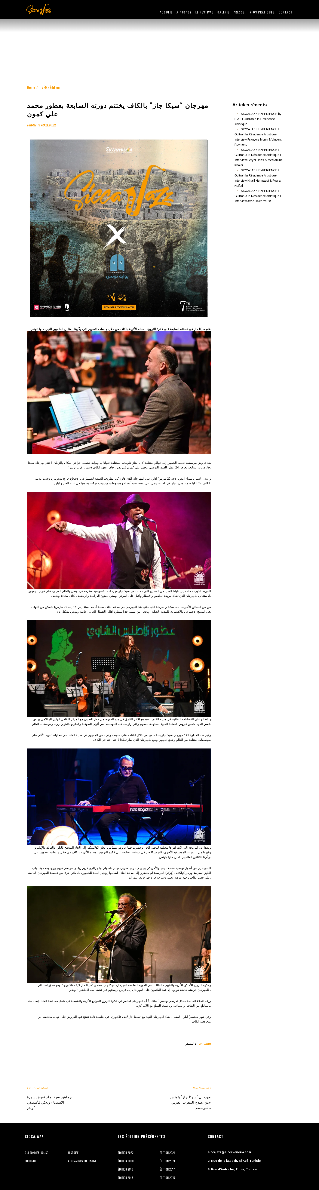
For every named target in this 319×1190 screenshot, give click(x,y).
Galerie (223, 12)
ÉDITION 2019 (167, 1161)
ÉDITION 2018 (125, 1169)
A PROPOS (184, 12)
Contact (285, 12)
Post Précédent (38, 1088)
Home (31, 87)
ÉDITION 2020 (126, 1161)
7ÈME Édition (51, 87)
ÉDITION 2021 (167, 1152)
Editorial (31, 1161)
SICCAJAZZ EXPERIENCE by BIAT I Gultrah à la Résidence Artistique (257, 119)
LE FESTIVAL (204, 12)
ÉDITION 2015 (167, 1177)
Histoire (73, 1152)
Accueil (166, 12)
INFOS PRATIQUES (261, 12)
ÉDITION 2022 (126, 1152)
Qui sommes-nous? (36, 1152)
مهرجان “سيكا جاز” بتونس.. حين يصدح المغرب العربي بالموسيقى (190, 1102)
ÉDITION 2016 (125, 1177)
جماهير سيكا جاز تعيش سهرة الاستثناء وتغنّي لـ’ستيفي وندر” (49, 1102)
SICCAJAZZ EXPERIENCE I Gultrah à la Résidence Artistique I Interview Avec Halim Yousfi (257, 196)
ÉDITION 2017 (167, 1169)
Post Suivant (201, 1088)
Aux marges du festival (83, 1161)
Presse (239, 12)
